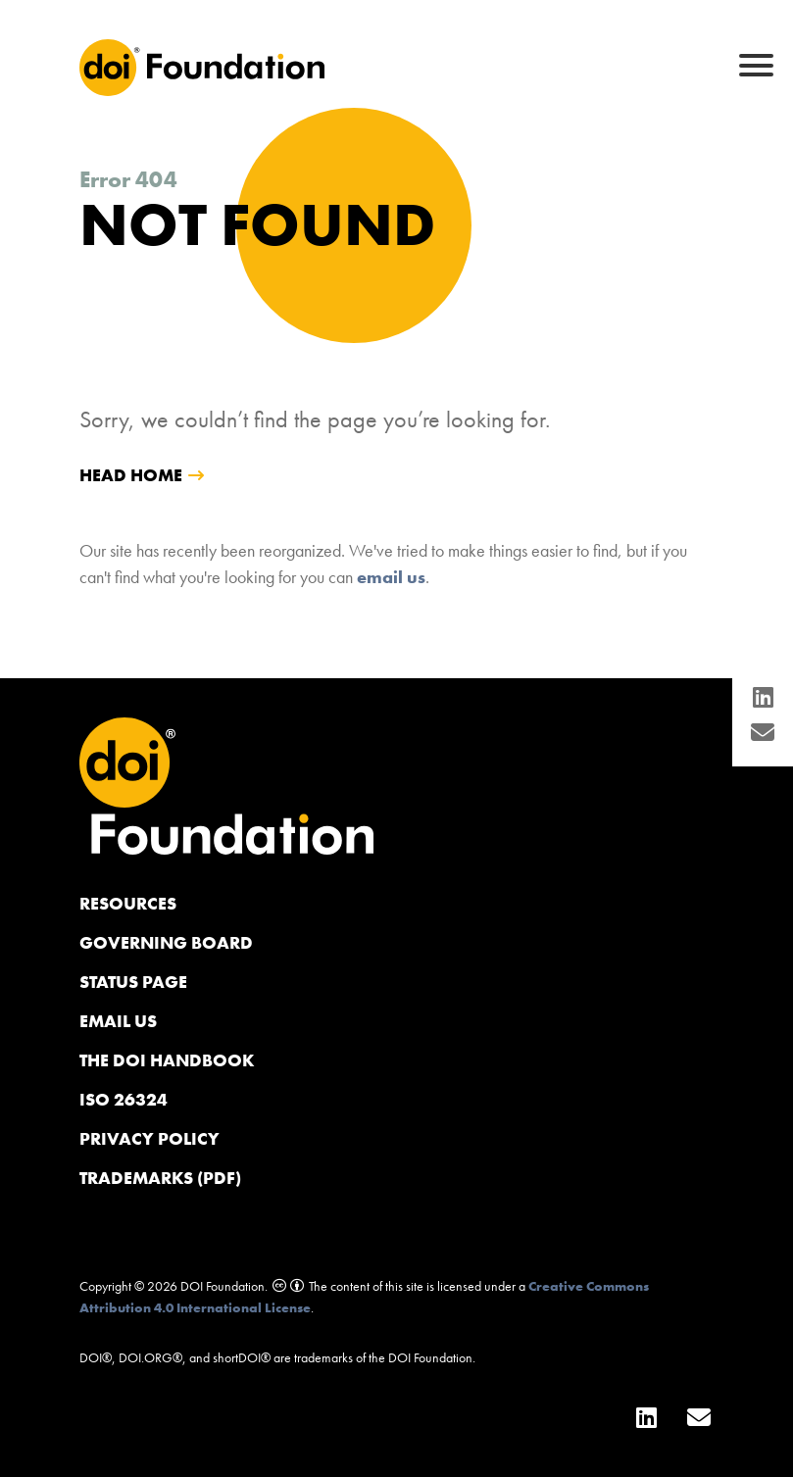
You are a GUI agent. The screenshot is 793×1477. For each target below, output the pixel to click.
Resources (127, 903)
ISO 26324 (123, 1099)
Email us (118, 1020)
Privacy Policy (149, 1138)
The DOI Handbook (167, 1060)
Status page (133, 981)
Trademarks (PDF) (160, 1177)
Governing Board (166, 942)
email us (391, 577)
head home (130, 475)
